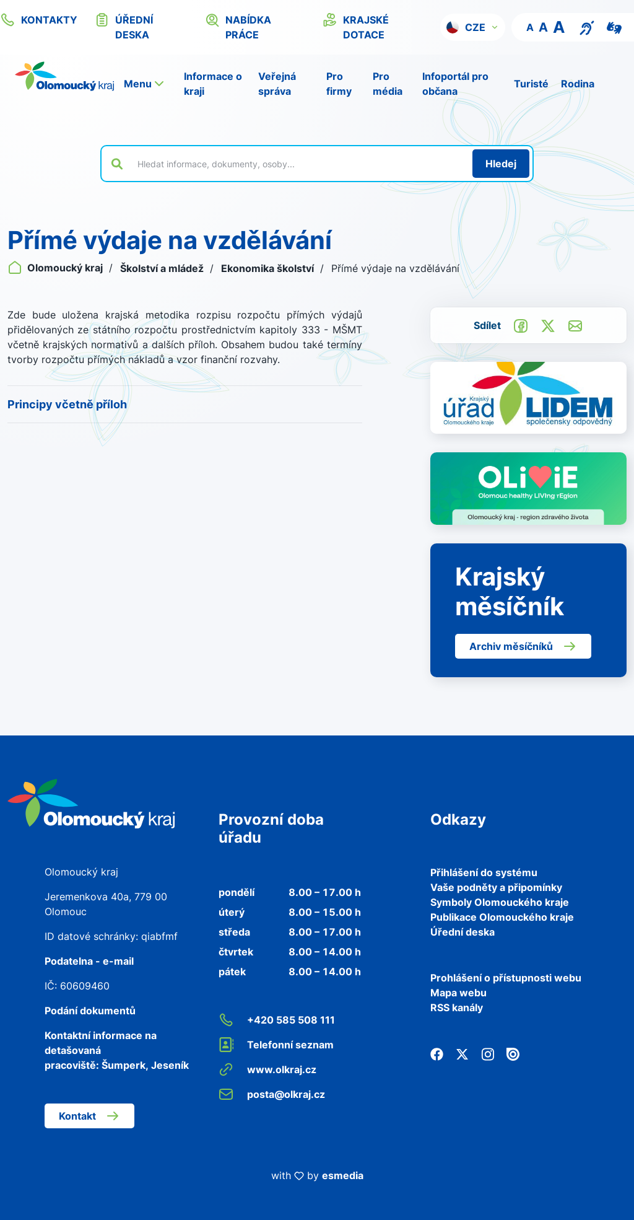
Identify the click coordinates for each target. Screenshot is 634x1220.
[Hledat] (500, 163)
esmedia (342, 1175)
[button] (472, 27)
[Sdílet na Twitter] (548, 324)
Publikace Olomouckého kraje (502, 917)
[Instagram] (487, 1053)
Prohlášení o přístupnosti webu (505, 978)
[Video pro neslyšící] (614, 26)
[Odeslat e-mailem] (575, 324)
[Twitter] (462, 1053)
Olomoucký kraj (56, 267)
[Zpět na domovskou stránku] (64, 76)
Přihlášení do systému (483, 872)
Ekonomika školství (268, 268)
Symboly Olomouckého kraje (499, 902)
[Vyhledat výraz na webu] (297, 163)
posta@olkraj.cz (272, 1094)
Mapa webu (458, 992)
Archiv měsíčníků (523, 646)
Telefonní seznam (276, 1044)
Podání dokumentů (90, 1010)
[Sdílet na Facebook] (520, 324)
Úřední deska (462, 932)
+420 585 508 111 (277, 1019)
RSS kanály (456, 1007)
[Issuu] (512, 1053)
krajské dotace (356, 26)
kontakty (38, 19)
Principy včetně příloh (67, 404)
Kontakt (89, 1115)
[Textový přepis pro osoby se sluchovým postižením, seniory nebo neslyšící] (587, 26)
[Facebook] (436, 1053)
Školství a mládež (163, 268)
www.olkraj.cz (267, 1069)
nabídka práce (238, 26)
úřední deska (124, 26)
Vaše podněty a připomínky (496, 887)
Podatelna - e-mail (89, 961)
